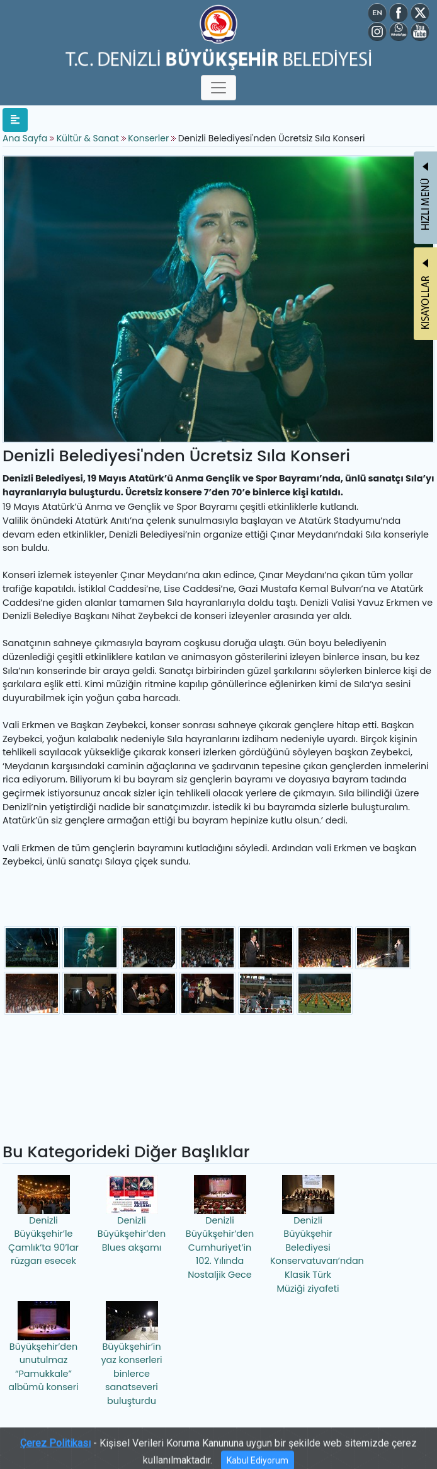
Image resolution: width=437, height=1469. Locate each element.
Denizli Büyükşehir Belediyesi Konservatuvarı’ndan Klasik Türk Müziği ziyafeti (309, 1235)
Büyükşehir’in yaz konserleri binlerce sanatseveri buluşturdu (131, 1354)
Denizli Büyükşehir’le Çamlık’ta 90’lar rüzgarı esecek (43, 1221)
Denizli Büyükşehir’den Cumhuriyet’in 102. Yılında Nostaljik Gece (220, 1228)
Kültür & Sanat (89, 138)
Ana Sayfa (25, 138)
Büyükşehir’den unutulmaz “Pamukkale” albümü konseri (43, 1347)
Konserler (148, 138)
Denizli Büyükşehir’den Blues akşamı (132, 1214)
